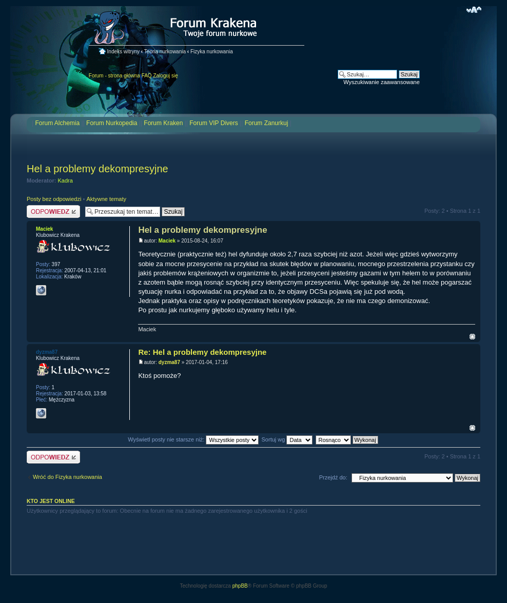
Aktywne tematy (106, 199)
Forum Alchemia (57, 123)
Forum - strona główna (114, 75)
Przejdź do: (333, 477)
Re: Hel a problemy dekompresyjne (202, 352)
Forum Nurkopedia (111, 123)
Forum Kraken (163, 123)
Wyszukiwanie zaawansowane (381, 82)
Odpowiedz (53, 211)
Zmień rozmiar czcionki (473, 9)
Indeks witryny (123, 51)
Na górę (472, 336)
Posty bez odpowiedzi (54, 199)
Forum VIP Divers (213, 123)
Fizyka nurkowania (211, 51)
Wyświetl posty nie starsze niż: (193, 439)
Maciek (167, 241)
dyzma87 (169, 362)
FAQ (147, 75)
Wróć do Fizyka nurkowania (67, 477)
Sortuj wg (287, 439)
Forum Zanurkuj (266, 123)
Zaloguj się (165, 75)
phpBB (240, 586)
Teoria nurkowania (165, 51)
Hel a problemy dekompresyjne (97, 168)
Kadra (65, 180)
